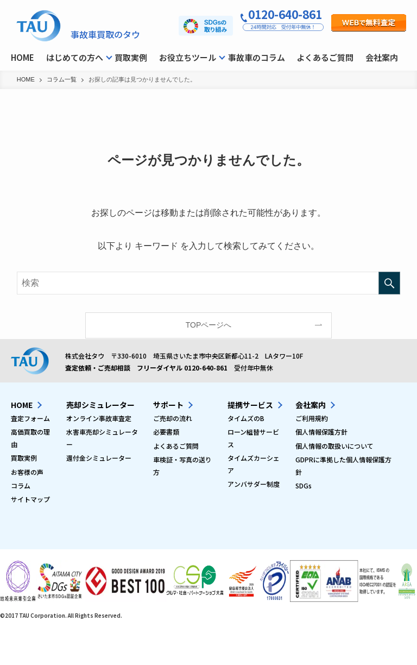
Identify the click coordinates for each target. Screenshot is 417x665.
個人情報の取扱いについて (334, 445)
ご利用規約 (311, 418)
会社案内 (381, 57)
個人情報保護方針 (321, 431)
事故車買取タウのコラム (39, 27)
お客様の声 (27, 471)
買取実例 (131, 57)
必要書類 (166, 431)
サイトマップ (30, 499)
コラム (20, 485)
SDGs (303, 485)
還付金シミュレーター (98, 457)
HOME (22, 57)
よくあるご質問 (324, 57)
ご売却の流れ (172, 418)
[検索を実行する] (389, 283)
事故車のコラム (256, 57)
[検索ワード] (209, 283)
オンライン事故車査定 (98, 418)
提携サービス (250, 404)
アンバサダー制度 (254, 483)
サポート (168, 404)
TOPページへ (209, 325)
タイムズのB (246, 418)
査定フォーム (30, 418)
